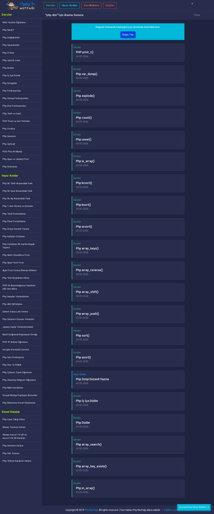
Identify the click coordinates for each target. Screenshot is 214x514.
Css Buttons (91, 5)
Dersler (51, 5)
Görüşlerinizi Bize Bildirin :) (194, 507)
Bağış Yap (128, 34)
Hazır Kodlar (69, 5)
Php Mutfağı (91, 510)
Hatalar (110, 5)
